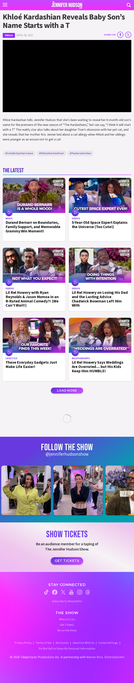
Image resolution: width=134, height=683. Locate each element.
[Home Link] (67, 5)
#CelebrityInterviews (19, 153)
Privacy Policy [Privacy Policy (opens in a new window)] (23, 643)
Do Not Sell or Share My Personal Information (67, 649)
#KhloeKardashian (51, 153)
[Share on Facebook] (120, 35)
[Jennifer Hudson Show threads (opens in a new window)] (88, 592)
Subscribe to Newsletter (67, 601)
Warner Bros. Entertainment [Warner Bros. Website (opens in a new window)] (105, 657)
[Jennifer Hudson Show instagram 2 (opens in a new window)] (80, 490)
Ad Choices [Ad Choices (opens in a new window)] (62, 643)
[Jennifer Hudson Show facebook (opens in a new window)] (54, 592)
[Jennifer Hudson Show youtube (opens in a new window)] (71, 592)
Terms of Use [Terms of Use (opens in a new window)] (44, 643)
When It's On (67, 619)
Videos (9, 35)
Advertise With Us (83, 643)
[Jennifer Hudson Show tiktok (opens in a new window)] (46, 592)
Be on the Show (67, 630)
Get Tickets (67, 561)
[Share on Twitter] (128, 35)
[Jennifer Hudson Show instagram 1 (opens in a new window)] (28, 490)
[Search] (128, 5)
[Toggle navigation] (5, 4)
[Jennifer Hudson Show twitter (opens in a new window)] (63, 592)
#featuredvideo (80, 153)
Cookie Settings (108, 643)
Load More (67, 390)
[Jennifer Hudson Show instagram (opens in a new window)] (79, 592)
